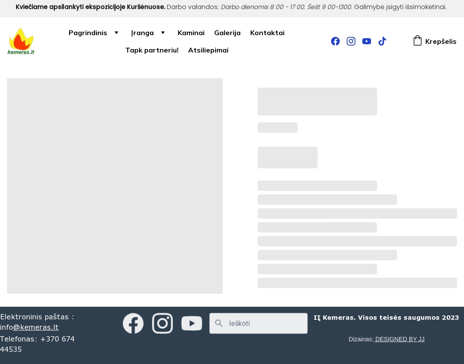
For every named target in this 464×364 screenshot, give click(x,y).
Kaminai (191, 32)
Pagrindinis (88, 32)
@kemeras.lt (36, 327)
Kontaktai (267, 32)
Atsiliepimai (208, 50)
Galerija (227, 32)
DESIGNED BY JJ (399, 339)
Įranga (142, 32)
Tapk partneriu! (152, 50)
